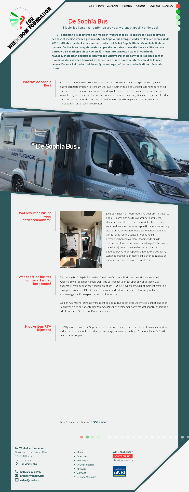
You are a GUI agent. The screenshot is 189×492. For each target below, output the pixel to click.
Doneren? (167, 5)
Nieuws (100, 5)
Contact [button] (141, 5)
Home (90, 5)
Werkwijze (112, 5)
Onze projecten (85, 464)
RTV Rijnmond (99, 421)
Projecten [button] (127, 5)
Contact (81, 472)
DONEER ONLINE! (122, 456)
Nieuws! (81, 468)
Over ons (155, 5)
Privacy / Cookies (86, 476)
